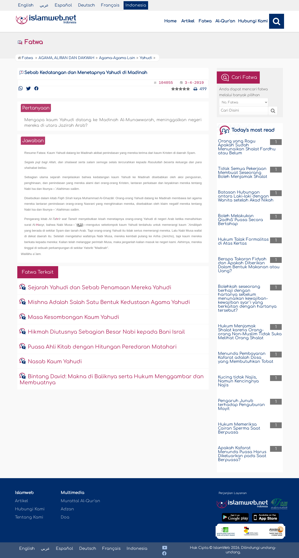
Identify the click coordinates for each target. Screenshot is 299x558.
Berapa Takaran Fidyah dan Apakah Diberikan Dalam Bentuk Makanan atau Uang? (249, 265)
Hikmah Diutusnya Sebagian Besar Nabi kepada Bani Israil (106, 332)
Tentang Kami (29, 517)
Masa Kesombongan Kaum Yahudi (73, 317)
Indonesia (135, 5)
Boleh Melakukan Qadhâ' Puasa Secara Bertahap (240, 220)
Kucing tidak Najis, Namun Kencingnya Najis (238, 381)
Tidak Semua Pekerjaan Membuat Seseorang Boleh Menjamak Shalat (242, 172)
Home (170, 21)
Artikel (187, 21)
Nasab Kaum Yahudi (55, 361)
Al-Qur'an (225, 21)
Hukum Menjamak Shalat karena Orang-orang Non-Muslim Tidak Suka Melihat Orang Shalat (250, 332)
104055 (166, 83)
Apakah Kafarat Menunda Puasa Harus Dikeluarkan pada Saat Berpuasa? (242, 454)
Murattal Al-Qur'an (80, 501)
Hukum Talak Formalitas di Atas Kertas (243, 241)
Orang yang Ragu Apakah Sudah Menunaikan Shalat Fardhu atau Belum (247, 147)
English (26, 5)
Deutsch (86, 5)
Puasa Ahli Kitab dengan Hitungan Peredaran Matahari (102, 347)
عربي (44, 5)
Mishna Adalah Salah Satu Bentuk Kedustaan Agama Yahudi (109, 302)
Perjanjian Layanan (233, 493)
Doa (65, 517)
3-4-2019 (194, 83)
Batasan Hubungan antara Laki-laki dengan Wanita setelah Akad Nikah (246, 196)
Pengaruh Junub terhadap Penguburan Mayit (241, 405)
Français (110, 5)
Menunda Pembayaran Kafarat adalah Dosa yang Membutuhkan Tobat (245, 357)
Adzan (67, 509)
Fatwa (205, 21)
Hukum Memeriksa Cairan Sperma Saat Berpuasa (239, 428)
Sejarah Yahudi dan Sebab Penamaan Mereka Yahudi (99, 287)
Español (63, 5)
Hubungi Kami (253, 21)
